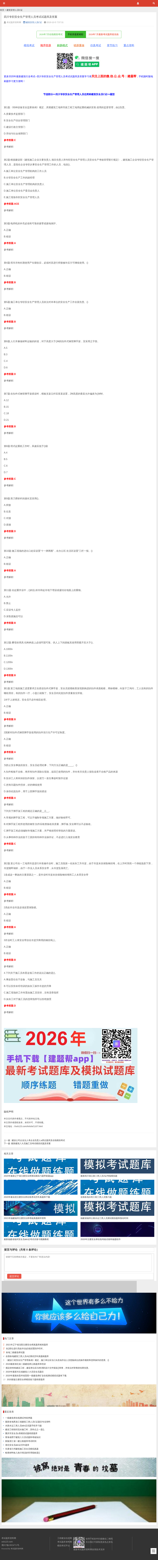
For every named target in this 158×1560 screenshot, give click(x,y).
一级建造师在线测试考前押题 (18, 1418)
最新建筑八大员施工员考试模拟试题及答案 (27, 1143)
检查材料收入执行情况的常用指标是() (22, 1453)
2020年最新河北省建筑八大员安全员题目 (25, 1372)
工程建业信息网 (64, 1538)
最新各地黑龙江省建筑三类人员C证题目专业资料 (27, 1422)
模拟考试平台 (63, 1545)
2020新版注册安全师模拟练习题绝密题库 (26, 1379)
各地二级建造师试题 (15, 1352)
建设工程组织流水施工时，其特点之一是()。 (25, 1429)
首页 (2, 10)
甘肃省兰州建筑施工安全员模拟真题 (21, 1449)
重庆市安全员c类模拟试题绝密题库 (21, 1433)
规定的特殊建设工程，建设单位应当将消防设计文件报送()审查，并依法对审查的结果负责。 (48, 1368)
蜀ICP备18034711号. (10, 1545)
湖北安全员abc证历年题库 (17, 1445)
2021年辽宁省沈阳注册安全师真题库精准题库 (27, 1344)
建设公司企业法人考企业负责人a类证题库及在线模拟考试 (34, 1140)
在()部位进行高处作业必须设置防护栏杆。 (25, 1348)
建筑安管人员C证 (15, 10)
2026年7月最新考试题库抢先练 (104, 34)
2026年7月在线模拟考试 (51, 34)
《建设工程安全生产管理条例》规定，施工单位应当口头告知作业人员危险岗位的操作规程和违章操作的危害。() (57, 1360)
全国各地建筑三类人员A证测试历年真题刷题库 (27, 1356)
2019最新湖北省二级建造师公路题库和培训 (26, 1364)
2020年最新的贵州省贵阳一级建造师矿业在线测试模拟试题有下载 (36, 1375)
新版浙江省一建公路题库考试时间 (20, 1441)
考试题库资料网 (17, 1549)
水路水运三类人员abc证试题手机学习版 (23, 1425)
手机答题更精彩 (75, 34)
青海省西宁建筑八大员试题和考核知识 (23, 1437)
